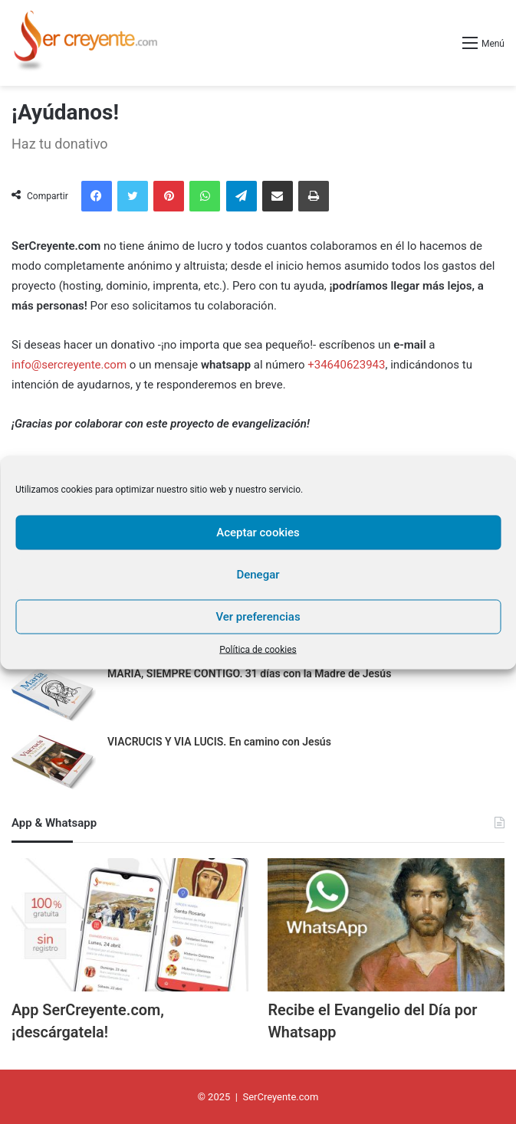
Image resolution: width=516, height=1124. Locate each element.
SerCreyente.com (280, 1096)
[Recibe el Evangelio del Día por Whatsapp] (386, 924)
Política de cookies (258, 649)
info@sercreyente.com (69, 365)
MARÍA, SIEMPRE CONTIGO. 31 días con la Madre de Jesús (249, 673)
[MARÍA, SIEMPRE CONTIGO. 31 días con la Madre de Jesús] (54, 695)
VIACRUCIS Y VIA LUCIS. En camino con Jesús (219, 742)
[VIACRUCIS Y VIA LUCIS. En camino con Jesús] (54, 763)
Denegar (257, 575)
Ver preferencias (257, 617)
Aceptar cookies (258, 532)
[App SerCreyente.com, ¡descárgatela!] (130, 924)
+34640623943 (346, 365)
